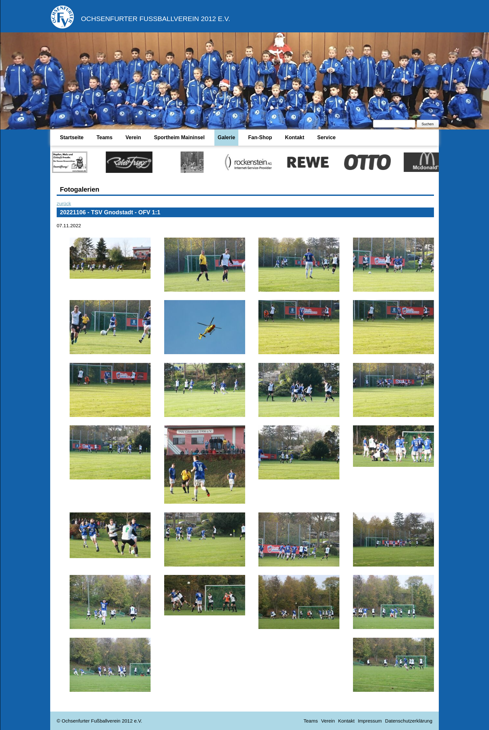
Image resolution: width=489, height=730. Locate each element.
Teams (105, 137)
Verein (133, 137)
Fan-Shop (260, 137)
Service (326, 137)
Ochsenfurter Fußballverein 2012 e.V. (155, 18)
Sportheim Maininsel (179, 137)
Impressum (370, 721)
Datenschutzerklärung (408, 721)
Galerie (226, 137)
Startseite (72, 137)
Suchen (428, 124)
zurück (64, 203)
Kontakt (294, 137)
